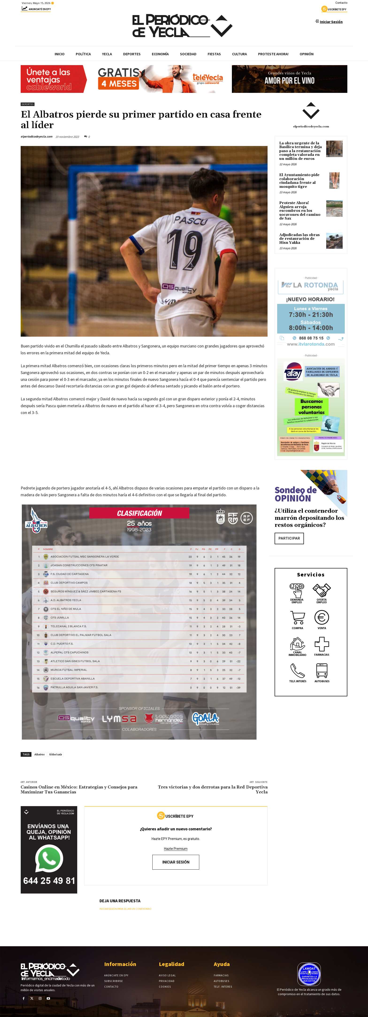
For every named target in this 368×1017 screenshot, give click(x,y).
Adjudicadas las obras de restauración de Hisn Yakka (299, 239)
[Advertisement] (144, 455)
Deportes (27, 104)
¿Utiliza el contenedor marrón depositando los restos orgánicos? (309, 518)
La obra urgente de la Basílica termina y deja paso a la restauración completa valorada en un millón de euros (300, 151)
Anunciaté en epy (36, 10)
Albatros (39, 754)
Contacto (341, 2)
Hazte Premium (176, 849)
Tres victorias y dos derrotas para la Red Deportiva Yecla (213, 789)
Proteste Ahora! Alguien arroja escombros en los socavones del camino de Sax (299, 211)
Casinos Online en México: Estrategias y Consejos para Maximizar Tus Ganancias (79, 789)
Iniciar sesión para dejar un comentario (125, 909)
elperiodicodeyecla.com (36, 136)
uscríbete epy (333, 10)
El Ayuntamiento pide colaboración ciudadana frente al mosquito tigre (299, 181)
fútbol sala (55, 754)
